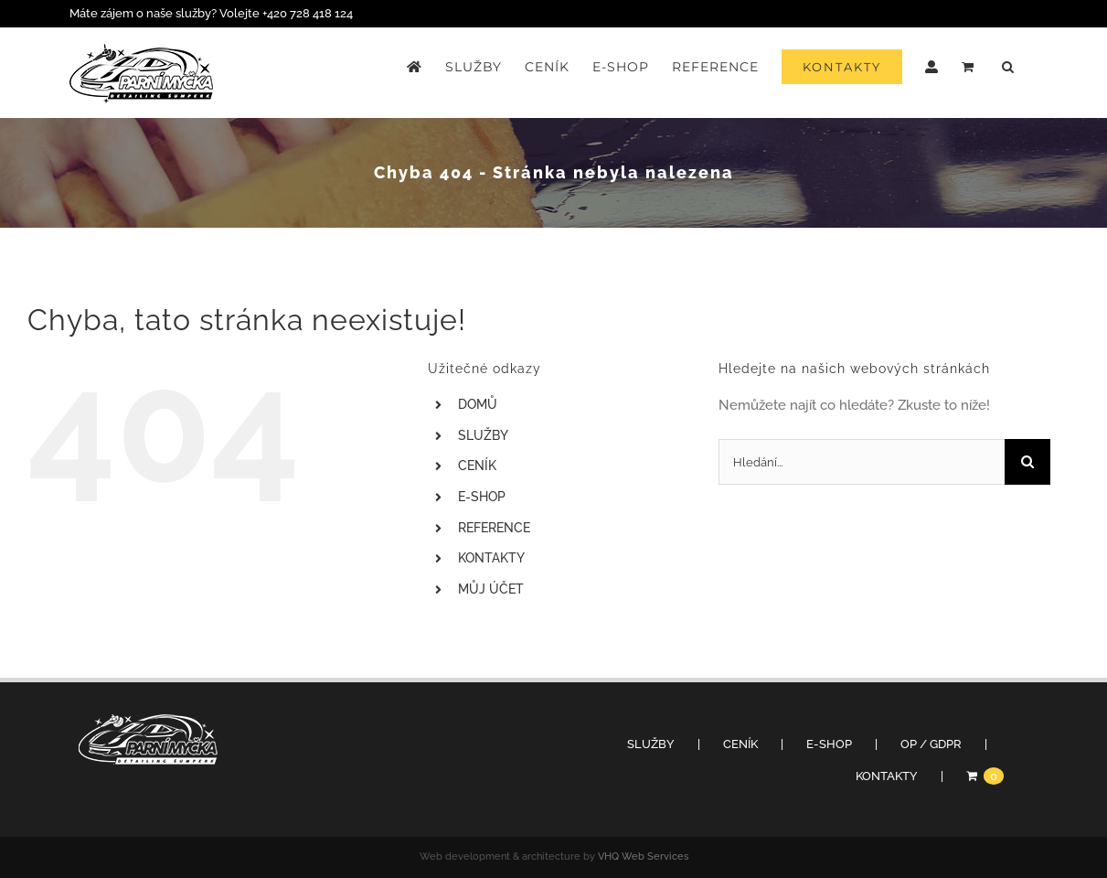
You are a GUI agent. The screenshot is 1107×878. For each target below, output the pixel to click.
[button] (1008, 66)
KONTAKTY (491, 558)
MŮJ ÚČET (491, 589)
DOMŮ (477, 404)
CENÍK (477, 465)
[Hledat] (1027, 462)
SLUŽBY (483, 435)
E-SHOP (482, 496)
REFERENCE (494, 527)
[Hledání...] (862, 462)
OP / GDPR (931, 744)
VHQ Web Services (643, 856)
